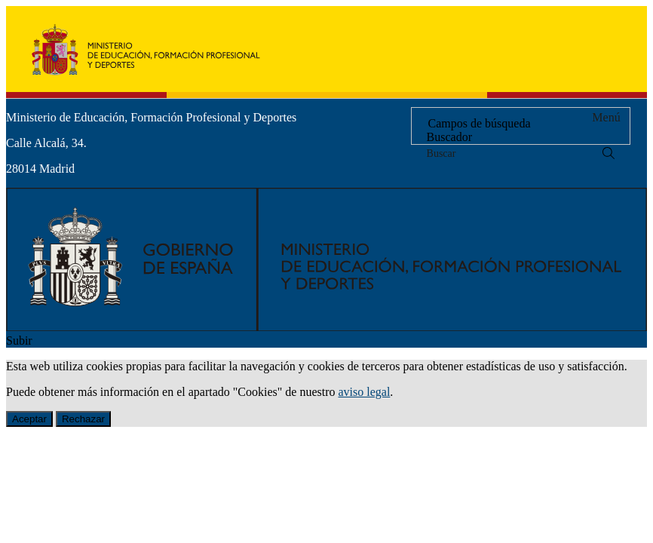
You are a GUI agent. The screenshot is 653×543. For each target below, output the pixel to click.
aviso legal (364, 391)
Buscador (449, 136)
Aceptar (29, 419)
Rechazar (83, 419)
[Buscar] (608, 153)
